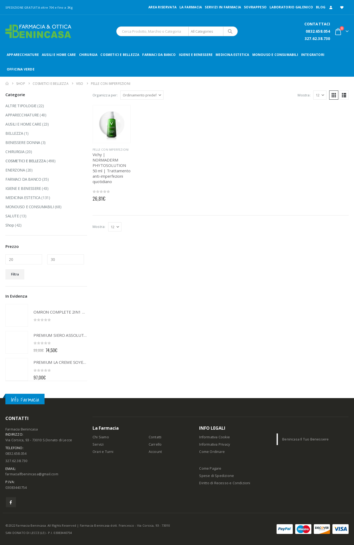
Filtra (15, 274)
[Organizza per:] (142, 95)
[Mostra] (319, 95)
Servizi (98, 444)
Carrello (155, 444)
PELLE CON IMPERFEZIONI (111, 150)
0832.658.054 (318, 31)
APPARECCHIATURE (23, 54)
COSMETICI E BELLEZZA (119, 54)
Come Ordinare (212, 451)
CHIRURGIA (88, 54)
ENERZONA (15, 170)
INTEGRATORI (312, 54)
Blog (320, 7)
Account (155, 451)
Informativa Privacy (214, 444)
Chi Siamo (101, 437)
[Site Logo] (38, 31)
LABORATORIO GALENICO (291, 7)
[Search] (230, 31)
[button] (333, 95)
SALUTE (12, 215)
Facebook (11, 502)
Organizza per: (105, 95)
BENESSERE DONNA (22, 142)
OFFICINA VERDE (21, 69)
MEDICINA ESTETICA (232, 54)
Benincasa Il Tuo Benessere (305, 439)
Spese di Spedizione (216, 475)
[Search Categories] (205, 31)
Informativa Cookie (214, 437)
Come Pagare (210, 468)
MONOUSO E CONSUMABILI (275, 54)
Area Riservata (162, 7)
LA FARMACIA (190, 7)
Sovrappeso (255, 7)
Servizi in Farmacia (223, 7)
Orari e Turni (103, 451)
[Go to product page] (111, 124)
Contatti (155, 437)
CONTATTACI (317, 23)
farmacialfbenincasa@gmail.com (31, 474)
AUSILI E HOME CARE (59, 54)
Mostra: (304, 95)
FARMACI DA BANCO (159, 54)
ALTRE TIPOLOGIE (20, 105)
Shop (9, 225)
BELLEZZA (14, 133)
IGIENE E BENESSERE (196, 54)
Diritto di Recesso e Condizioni (224, 483)
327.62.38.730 (317, 38)
